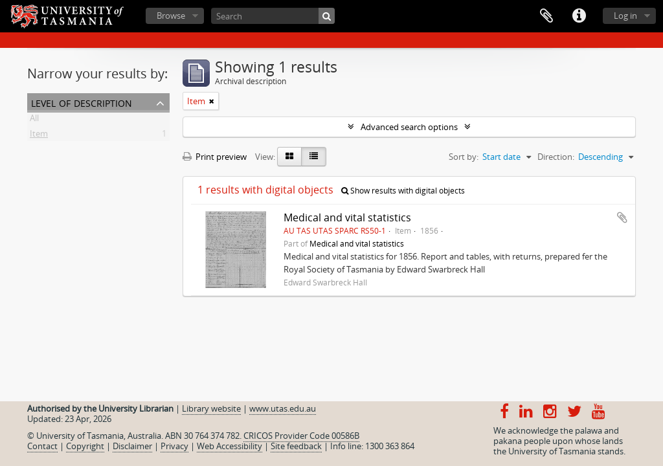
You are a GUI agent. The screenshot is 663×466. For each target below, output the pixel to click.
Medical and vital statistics (347, 217)
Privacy (174, 446)
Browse (171, 15)
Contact (42, 446)
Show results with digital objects (403, 190)
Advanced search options (409, 127)
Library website (211, 408)
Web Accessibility (229, 446)
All (34, 120)
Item (39, 136)
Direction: (555, 156)
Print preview (215, 156)
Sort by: (463, 156)
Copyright (85, 446)
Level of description (81, 102)
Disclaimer (132, 446)
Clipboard (546, 16)
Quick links (579, 16)
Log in (625, 15)
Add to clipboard (622, 217)
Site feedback (296, 446)
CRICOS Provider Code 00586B (301, 435)
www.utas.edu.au (282, 408)
